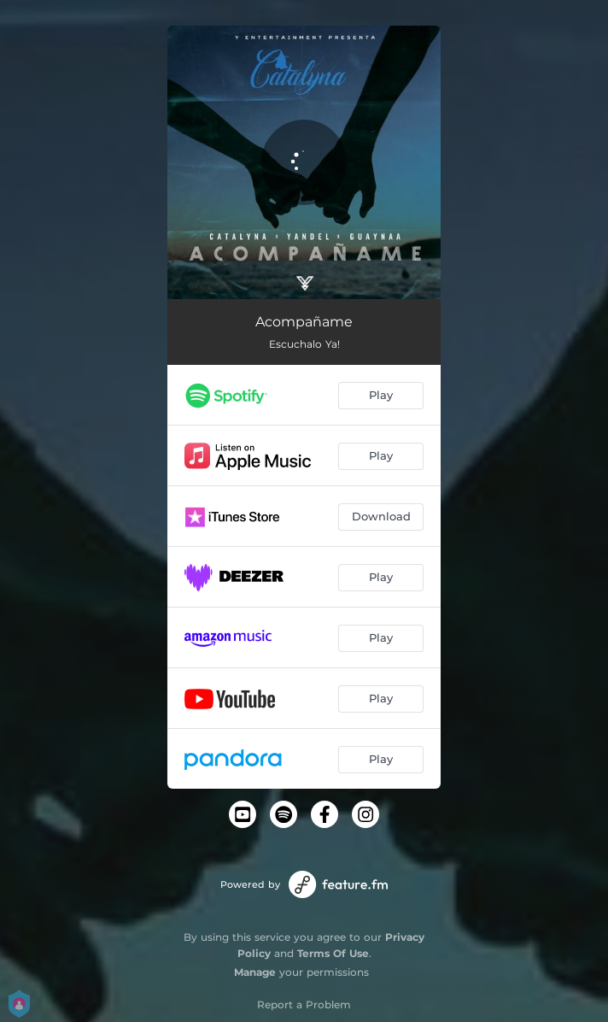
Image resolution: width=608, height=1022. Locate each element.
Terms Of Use (333, 953)
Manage (255, 972)
